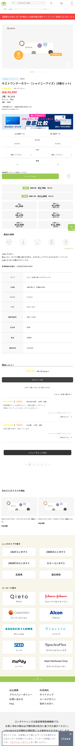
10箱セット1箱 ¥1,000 (19, 224)
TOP (5, 9)
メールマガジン (48, 699)
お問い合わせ (16, 699)
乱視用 (19, 574)
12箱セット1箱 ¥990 (55, 224)
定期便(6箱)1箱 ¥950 (41, 188)
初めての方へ (47, 703)
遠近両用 (56, 574)
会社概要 (14, 690)
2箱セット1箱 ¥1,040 (55, 205)
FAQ (11, 703)
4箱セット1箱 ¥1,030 (19, 215)
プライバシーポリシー (20, 694)
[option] (19, 512)
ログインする (37, 379)
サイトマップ (47, 694)
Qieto (10, 9)
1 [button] (32, 72)
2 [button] (37, 72)
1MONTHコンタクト (19, 563)
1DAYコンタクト (19, 551)
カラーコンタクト (56, 563)
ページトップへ (38, 680)
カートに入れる (30, 176)
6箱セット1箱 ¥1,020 (55, 215)
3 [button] (43, 72)
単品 (19, 205)
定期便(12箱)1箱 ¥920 (41, 196)
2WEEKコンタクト (56, 551)
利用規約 (44, 690)
